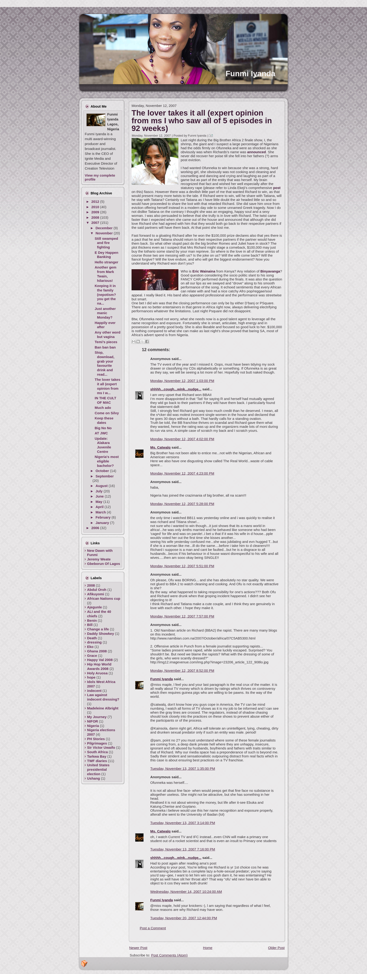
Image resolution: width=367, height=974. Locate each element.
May (99, 502)
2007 (95, 223)
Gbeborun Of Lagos (103, 564)
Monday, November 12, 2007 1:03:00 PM (182, 381)
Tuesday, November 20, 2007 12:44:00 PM (183, 918)
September (104, 476)
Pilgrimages (97, 743)
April (99, 507)
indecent (94, 691)
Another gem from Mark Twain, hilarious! (106, 273)
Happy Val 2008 (100, 660)
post (277, 188)
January (102, 523)
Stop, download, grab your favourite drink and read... (104, 363)
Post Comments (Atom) (169, 955)
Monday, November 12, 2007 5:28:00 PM (182, 504)
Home (207, 948)
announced (256, 152)
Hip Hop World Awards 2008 (99, 666)
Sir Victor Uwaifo (101, 747)
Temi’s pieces (106, 342)
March (101, 512)
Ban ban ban (105, 347)
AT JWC (101, 433)
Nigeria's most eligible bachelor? (107, 461)
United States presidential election (98, 769)
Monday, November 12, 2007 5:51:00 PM (182, 566)
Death (92, 638)
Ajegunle (94, 607)
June (100, 496)
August (102, 486)
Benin (92, 620)
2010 (95, 207)
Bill (89, 625)
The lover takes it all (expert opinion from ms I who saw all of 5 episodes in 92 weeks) (202, 121)
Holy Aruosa (97, 673)
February (103, 517)
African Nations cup (103, 598)
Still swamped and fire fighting (106, 242)
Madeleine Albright (102, 708)
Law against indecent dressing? (103, 697)
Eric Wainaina (203, 271)
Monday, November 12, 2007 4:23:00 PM (182, 473)
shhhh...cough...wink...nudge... (175, 389)
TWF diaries (97, 761)
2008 (95, 217)
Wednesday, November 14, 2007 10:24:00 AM (186, 892)
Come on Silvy (107, 413)
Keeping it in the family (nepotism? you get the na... (105, 294)
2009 (95, 212)
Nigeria (93, 726)
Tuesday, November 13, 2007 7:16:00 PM (182, 849)
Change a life (98, 629)
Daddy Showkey (100, 634)
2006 (95, 528)
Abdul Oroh (96, 590)
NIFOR (92, 721)
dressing (94, 642)
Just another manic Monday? (105, 313)
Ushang (93, 778)
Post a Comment (153, 928)
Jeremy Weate (99, 559)
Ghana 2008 (97, 651)
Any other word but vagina (108, 334)
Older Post (276, 948)
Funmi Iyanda (250, 73)
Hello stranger (106, 262)
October (102, 471)
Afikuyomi (95, 594)
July (99, 491)
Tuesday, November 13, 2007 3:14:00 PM (182, 823)
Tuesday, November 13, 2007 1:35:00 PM (182, 768)
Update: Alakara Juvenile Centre (103, 445)
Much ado (103, 408)
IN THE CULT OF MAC (105, 400)
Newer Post (138, 948)
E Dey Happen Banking (106, 255)
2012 (95, 202)
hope (91, 677)
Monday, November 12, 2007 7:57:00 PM (182, 616)
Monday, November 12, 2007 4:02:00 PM (182, 439)
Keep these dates (104, 420)
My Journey (96, 717)
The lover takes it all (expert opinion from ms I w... (107, 386)
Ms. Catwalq (160, 447)
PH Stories (96, 739)
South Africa (97, 752)
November (104, 233)
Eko (90, 647)
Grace (92, 656)
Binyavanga (270, 271)
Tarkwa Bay (96, 756)
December (104, 228)
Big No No (103, 428)
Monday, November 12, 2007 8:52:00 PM (182, 670)
